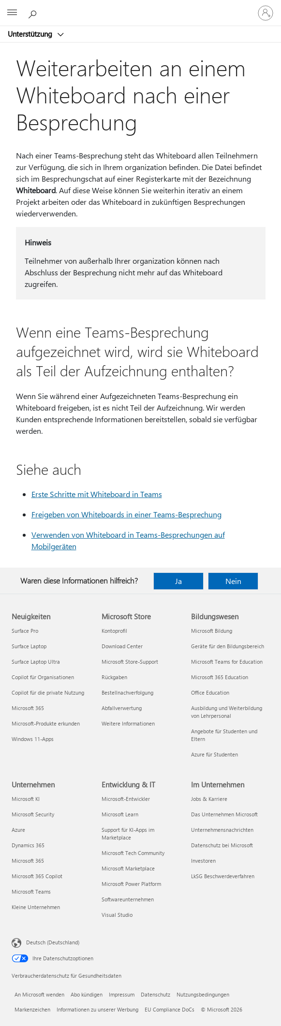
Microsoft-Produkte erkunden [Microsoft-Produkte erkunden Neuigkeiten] (46, 723)
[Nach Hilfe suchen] (34, 12)
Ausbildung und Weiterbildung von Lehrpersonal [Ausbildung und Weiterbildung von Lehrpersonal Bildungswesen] (226, 711)
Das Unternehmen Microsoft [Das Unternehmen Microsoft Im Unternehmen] (224, 814)
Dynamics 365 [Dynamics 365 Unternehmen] (28, 845)
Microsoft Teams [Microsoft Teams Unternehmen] (31, 891)
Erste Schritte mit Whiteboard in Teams (96, 494)
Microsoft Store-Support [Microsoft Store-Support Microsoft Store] (130, 661)
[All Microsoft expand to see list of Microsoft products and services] (12, 13)
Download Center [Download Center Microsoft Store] (122, 646)
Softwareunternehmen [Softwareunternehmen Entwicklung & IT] (128, 899)
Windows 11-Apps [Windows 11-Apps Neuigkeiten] (33, 738)
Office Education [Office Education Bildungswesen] (210, 692)
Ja (178, 581)
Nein (233, 581)
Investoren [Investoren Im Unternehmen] (203, 860)
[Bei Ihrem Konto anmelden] (265, 13)
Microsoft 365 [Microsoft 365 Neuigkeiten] (28, 708)
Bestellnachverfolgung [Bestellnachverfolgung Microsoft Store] (127, 692)
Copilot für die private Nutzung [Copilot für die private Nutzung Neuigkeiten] (48, 692)
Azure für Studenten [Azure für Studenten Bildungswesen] (214, 754)
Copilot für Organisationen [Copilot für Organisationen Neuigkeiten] (43, 677)
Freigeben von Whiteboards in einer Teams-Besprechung (126, 514)
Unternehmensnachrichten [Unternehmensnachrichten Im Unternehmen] (222, 829)
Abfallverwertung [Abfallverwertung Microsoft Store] (122, 708)
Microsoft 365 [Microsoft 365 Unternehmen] (28, 860)
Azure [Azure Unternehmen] (18, 829)
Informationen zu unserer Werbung (97, 1009)
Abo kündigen (87, 994)
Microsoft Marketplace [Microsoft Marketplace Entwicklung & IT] (128, 868)
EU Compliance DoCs (169, 1009)
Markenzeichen (32, 1009)
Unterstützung (31, 34)
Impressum (121, 994)
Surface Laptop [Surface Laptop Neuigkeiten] (29, 646)
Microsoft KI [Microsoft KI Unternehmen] (26, 798)
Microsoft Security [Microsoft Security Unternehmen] (33, 814)
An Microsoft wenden (39, 994)
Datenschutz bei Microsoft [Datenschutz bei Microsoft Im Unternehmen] (222, 845)
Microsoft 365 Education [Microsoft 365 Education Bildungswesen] (219, 677)
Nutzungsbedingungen (203, 994)
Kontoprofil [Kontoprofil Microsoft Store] (114, 630)
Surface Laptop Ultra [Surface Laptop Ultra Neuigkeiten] (36, 661)
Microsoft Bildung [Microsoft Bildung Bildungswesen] (211, 630)
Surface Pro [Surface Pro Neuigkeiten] (25, 630)
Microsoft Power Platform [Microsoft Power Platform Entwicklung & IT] (131, 883)
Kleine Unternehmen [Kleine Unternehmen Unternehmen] (36, 907)
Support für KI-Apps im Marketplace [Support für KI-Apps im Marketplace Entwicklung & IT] (128, 833)
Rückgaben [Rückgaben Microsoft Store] (114, 677)
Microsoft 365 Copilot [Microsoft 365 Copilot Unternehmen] (37, 876)
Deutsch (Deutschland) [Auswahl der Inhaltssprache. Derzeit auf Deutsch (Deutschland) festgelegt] (52, 942)
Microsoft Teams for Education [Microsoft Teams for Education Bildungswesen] (227, 661)
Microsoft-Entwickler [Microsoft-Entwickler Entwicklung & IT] (126, 798)
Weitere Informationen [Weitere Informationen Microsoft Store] (128, 723)
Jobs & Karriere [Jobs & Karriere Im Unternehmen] (209, 798)
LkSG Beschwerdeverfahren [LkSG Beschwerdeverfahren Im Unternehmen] (222, 876)
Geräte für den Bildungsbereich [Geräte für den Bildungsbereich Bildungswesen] (227, 646)
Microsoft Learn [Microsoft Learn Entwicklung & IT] (120, 814)
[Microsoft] (140, 7)
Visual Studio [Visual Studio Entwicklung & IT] (117, 914)
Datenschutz (155, 994)
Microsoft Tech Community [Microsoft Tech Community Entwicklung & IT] (133, 852)
